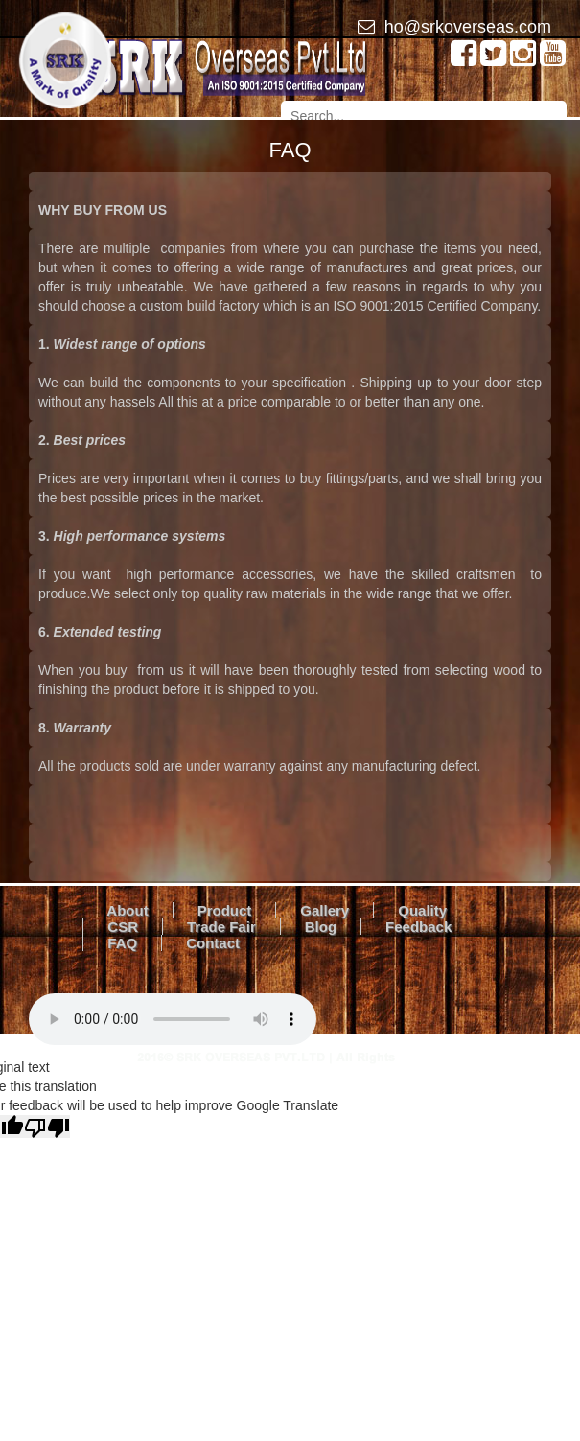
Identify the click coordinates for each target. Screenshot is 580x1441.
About (127, 910)
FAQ (122, 943)
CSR (122, 926)
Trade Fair (221, 926)
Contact (213, 943)
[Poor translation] (47, 1126)
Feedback (418, 926)
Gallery (324, 910)
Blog (320, 926)
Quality (422, 910)
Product (224, 910)
